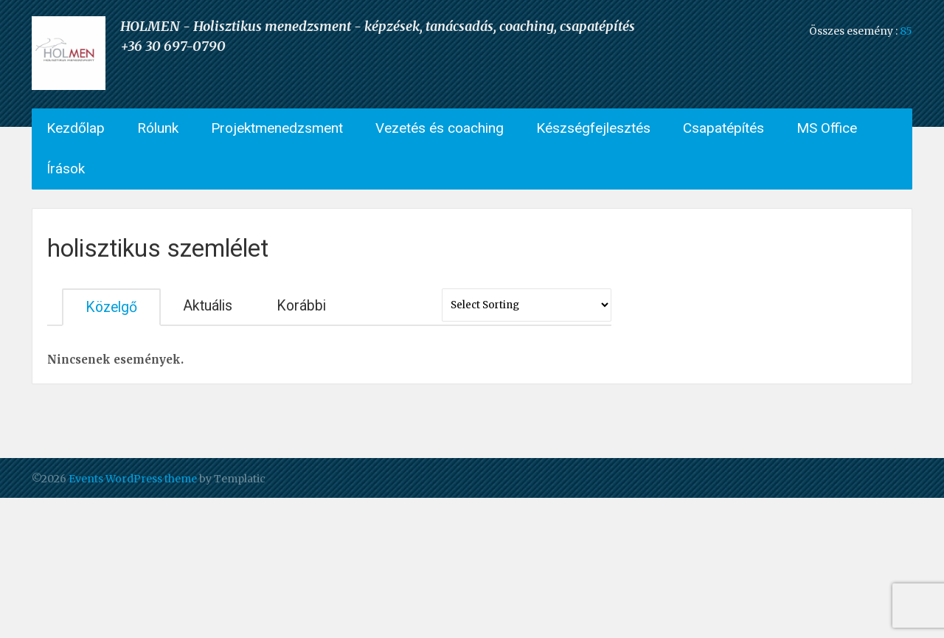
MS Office (826, 127)
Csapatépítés (723, 127)
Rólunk (157, 127)
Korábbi (301, 305)
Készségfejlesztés (593, 127)
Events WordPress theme (133, 478)
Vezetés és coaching (439, 127)
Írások (65, 168)
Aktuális (207, 305)
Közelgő (111, 307)
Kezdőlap (75, 127)
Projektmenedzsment (277, 127)
